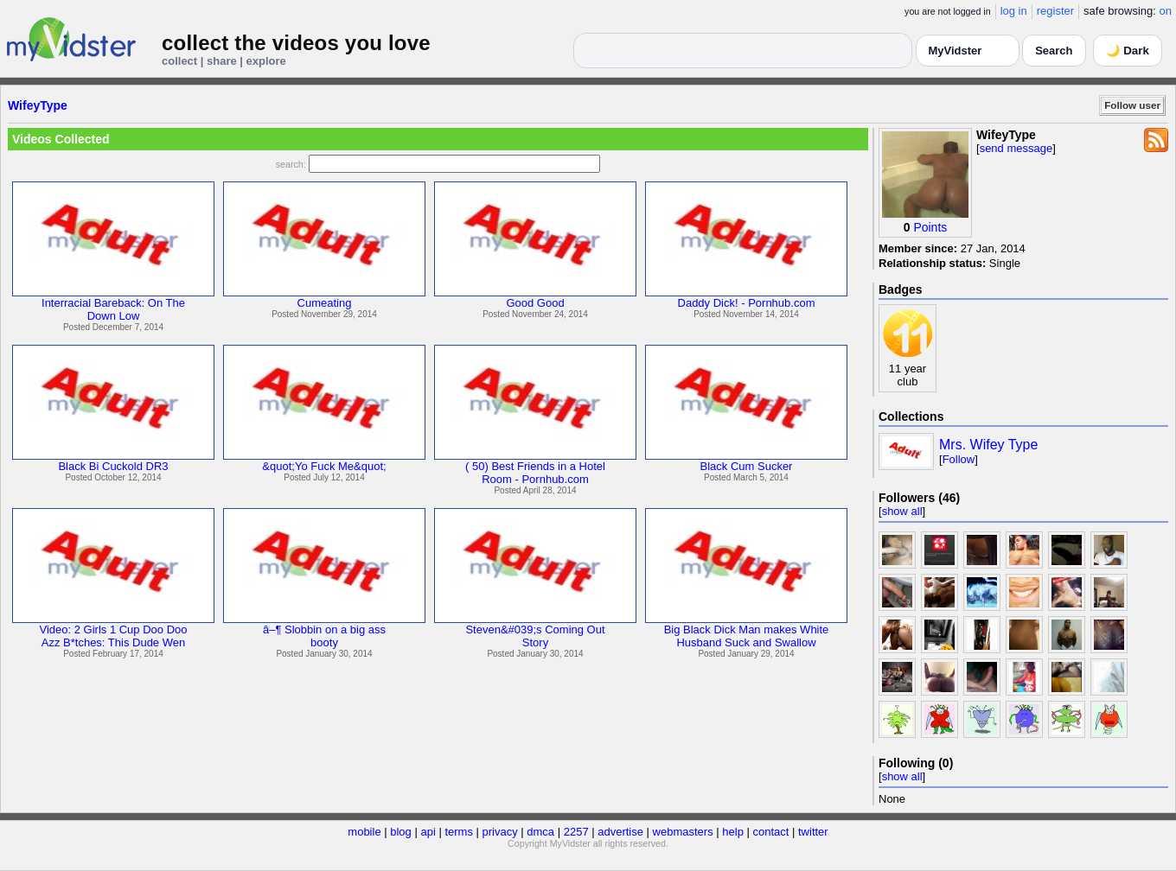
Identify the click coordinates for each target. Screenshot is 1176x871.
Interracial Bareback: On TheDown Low (113, 309)
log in (1013, 10)
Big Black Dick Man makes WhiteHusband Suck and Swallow (746, 636)
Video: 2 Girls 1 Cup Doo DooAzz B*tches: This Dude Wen (113, 636)
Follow (959, 459)
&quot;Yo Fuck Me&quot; (324, 466)
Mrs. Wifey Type (988, 444)
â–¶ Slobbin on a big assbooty (324, 636)
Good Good (535, 302)
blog (401, 831)
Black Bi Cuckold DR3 (113, 466)
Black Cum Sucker (746, 466)
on (1166, 10)
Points (930, 227)
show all (902, 511)
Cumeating (324, 302)
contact (770, 831)
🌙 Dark (1127, 50)
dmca (540, 831)
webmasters (683, 831)
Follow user (1132, 105)
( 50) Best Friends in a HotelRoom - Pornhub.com (535, 473)
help (733, 831)
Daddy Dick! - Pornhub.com (746, 302)
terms (458, 831)
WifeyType (37, 105)
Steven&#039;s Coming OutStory (534, 636)
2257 (576, 831)
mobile (364, 831)
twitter (813, 831)
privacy (500, 831)
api (427, 831)
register (1055, 10)
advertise (620, 831)
